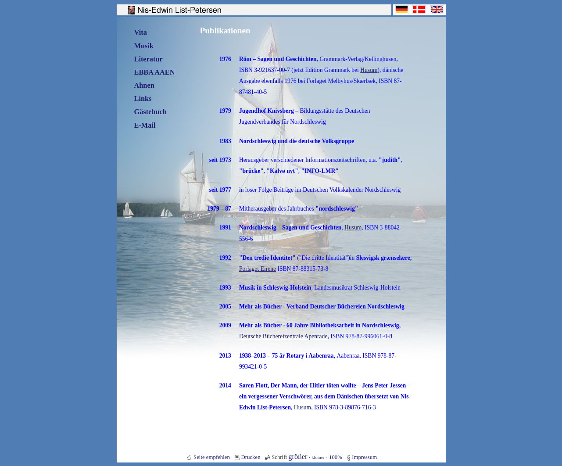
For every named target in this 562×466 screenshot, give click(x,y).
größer (297, 456)
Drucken (250, 457)
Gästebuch (150, 112)
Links (143, 98)
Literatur (148, 59)
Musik (144, 46)
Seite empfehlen (211, 457)
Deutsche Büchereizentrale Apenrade (283, 336)
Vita (140, 32)
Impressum (364, 457)
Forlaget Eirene (257, 268)
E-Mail (145, 125)
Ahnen (144, 85)
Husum (368, 70)
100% (335, 457)
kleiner (318, 457)
